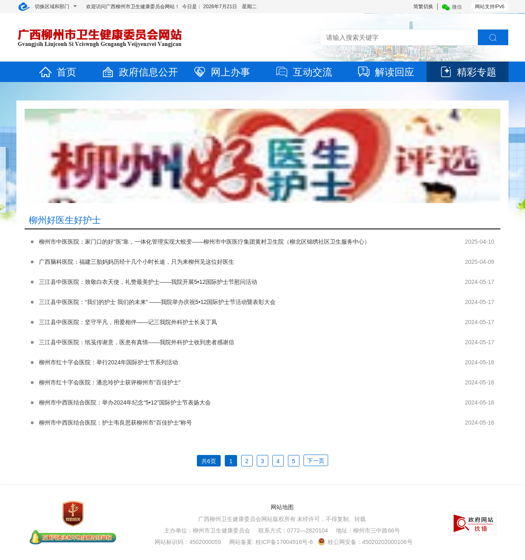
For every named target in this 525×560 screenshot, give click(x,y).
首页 (57, 72)
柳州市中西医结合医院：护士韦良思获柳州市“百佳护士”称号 (115, 422)
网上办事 (221, 72)
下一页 (315, 460)
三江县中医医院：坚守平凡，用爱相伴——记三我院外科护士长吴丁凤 (128, 322)
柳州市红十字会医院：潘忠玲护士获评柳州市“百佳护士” (109, 382)
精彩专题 (467, 72)
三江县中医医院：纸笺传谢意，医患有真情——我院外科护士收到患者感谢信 (136, 342)
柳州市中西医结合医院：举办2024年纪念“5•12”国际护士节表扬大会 (125, 402)
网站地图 (282, 507)
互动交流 (303, 72)
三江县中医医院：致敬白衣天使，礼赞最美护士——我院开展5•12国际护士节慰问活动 (148, 282)
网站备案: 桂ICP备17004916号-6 (271, 542)
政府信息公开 (139, 72)
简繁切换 (423, 6)
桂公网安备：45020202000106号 (365, 542)
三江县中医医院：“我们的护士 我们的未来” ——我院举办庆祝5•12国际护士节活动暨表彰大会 (157, 302)
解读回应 (385, 72)
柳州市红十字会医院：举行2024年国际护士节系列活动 (108, 362)
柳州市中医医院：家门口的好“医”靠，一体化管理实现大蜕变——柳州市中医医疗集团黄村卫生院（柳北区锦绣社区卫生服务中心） (204, 241)
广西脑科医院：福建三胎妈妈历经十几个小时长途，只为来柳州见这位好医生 (136, 261)
